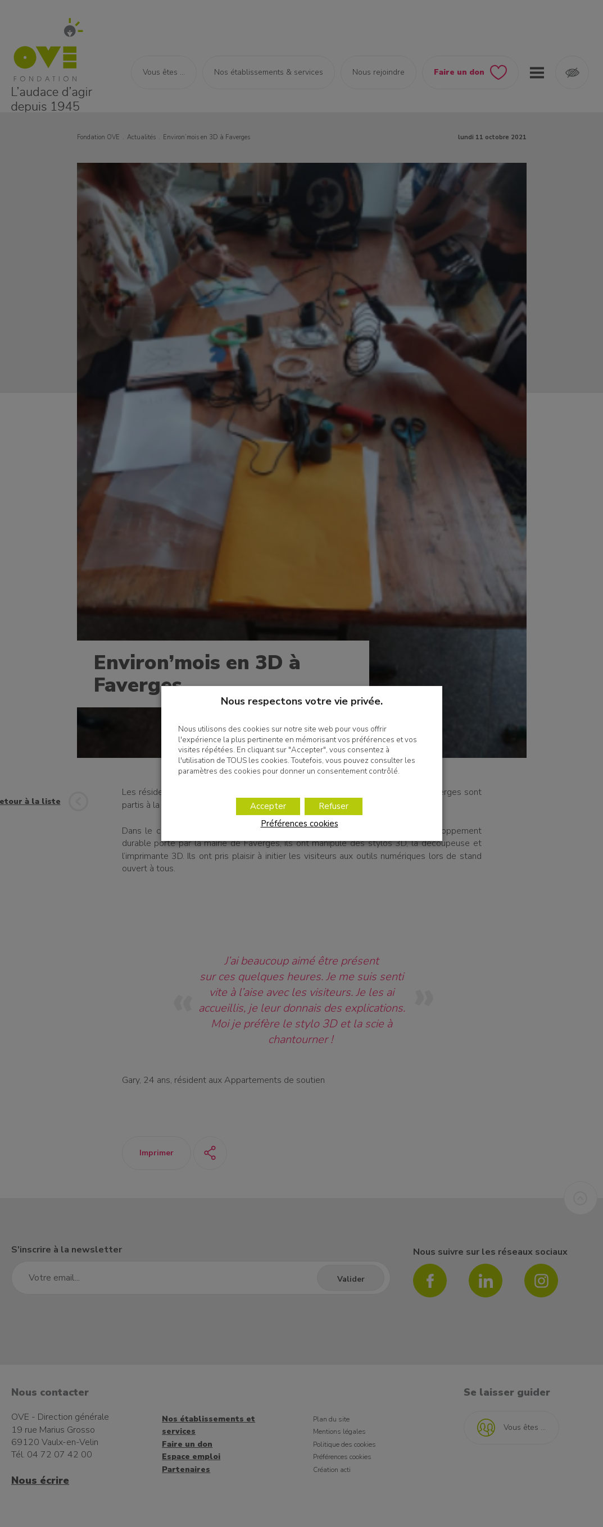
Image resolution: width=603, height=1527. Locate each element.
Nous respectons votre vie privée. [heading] (302, 701)
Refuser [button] (333, 806)
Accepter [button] (268, 806)
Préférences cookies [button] (299, 823)
